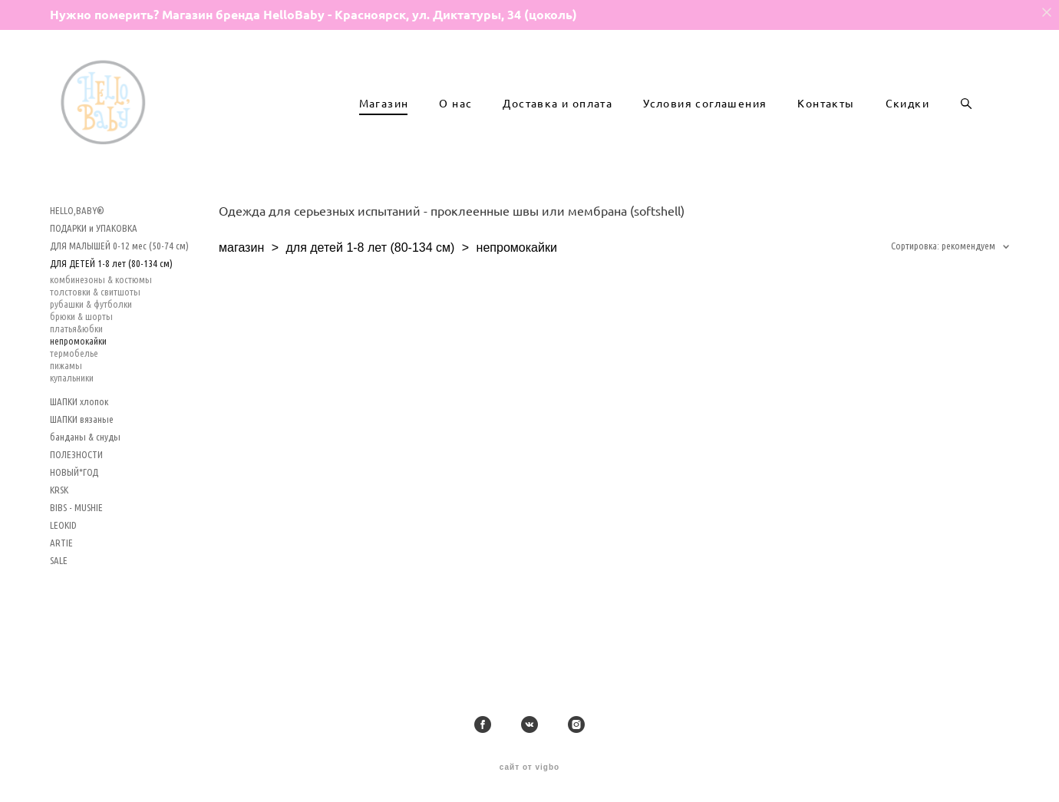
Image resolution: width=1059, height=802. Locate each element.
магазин (241, 279)
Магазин (384, 120)
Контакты (825, 120)
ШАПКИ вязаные (82, 451)
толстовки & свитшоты (95, 323)
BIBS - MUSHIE (76, 539)
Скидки (907, 120)
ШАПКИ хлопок (79, 433)
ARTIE (61, 574)
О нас (455, 120)
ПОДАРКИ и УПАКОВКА (93, 260)
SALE (59, 592)
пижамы (66, 397)
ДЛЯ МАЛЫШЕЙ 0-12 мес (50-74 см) (119, 277)
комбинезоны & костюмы (101, 311)
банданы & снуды (85, 469)
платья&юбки (76, 360)
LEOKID (63, 557)
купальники (72, 409)
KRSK (59, 522)
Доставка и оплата (557, 120)
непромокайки (78, 373)
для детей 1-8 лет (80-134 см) (369, 279)
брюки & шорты (81, 348)
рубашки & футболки (91, 336)
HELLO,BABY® (77, 242)
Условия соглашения (705, 120)
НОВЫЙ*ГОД (74, 504)
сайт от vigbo (529, 767)
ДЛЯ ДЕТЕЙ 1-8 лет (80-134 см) (111, 295)
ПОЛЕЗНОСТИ (76, 486)
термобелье (74, 385)
